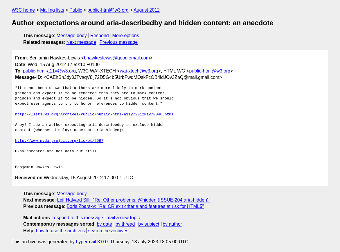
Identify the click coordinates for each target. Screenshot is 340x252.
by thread (125, 224)
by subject (148, 224)
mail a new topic (123, 217)
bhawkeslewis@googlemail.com (117, 57)
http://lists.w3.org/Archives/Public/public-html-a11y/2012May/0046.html (94, 114)
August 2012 (147, 10)
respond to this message (77, 217)
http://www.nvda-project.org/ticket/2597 (59, 141)
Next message (81, 42)
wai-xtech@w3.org (139, 70)
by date (104, 224)
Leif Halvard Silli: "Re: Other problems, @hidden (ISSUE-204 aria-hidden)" (133, 199)
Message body (72, 35)
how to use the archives (60, 230)
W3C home (23, 10)
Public (75, 10)
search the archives (108, 230)
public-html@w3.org (108, 10)
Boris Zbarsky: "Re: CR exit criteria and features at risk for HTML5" (135, 206)
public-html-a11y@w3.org (49, 70)
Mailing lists (52, 10)
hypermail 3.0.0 (91, 241)
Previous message (119, 42)
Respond (99, 35)
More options (125, 35)
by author (172, 224)
